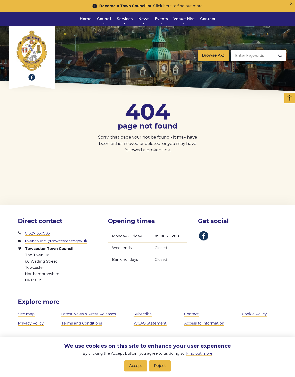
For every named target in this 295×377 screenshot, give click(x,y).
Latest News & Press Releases (88, 314)
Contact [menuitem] (208, 19)
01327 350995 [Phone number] (37, 233)
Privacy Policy (31, 323)
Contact (191, 314)
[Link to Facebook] (31, 77)
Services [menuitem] (125, 19)
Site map (26, 314)
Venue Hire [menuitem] (184, 19)
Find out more (199, 353)
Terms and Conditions (81, 323)
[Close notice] (291, 3)
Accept (135, 365)
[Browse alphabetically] (213, 56)
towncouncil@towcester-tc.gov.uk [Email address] (56, 241)
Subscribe (143, 314)
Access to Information (204, 323)
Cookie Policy (254, 314)
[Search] (280, 56)
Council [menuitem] (104, 19)
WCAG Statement (150, 323)
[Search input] (258, 56)
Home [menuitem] (86, 19)
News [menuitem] (143, 19)
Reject (160, 365)
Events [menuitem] (161, 19)
